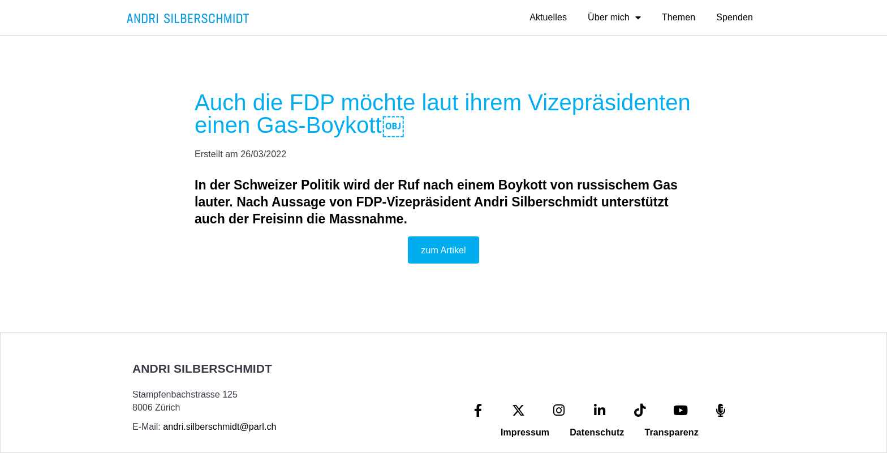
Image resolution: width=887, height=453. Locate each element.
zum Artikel (443, 250)
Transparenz (671, 432)
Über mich (614, 17)
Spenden (734, 17)
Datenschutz (597, 432)
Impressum (525, 432)
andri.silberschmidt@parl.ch (219, 427)
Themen (678, 17)
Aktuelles (548, 17)
